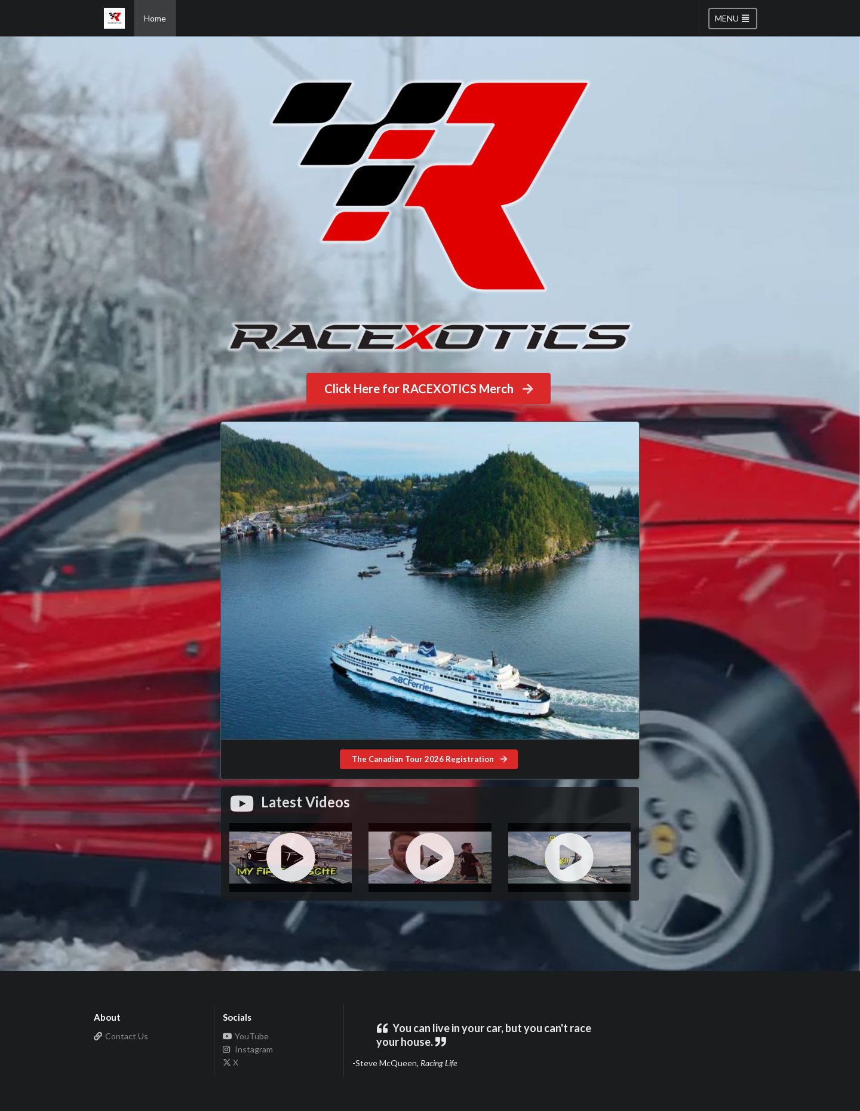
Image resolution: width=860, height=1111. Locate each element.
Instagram (248, 1049)
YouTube (246, 1036)
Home (155, 18)
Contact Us (121, 1036)
